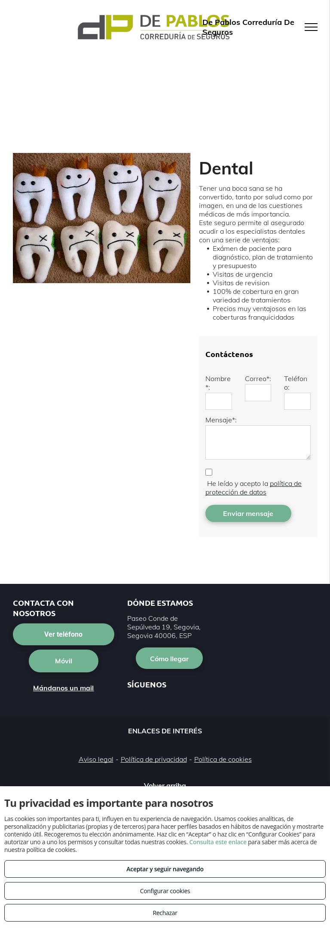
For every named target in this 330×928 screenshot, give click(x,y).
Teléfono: (295, 382)
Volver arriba (165, 785)
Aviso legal (96, 759)
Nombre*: (218, 382)
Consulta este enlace (217, 842)
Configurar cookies (165, 891)
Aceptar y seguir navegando (164, 869)
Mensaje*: (221, 419)
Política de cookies (223, 759)
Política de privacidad (154, 759)
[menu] (311, 27)
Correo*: (258, 378)
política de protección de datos (253, 487)
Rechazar (165, 913)
